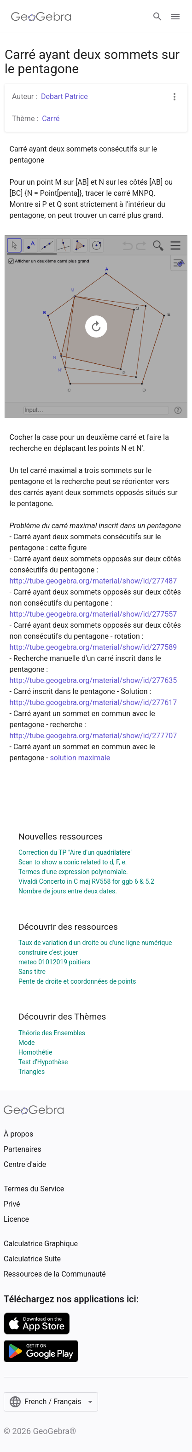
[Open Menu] (175, 16)
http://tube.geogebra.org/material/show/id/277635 (93, 680)
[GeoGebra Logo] (41, 16)
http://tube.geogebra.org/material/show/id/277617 (93, 702)
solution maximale (80, 757)
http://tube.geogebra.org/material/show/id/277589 (93, 647)
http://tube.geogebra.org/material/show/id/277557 (93, 614)
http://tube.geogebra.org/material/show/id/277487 (93, 581)
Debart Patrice (64, 96)
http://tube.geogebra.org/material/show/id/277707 (93, 735)
